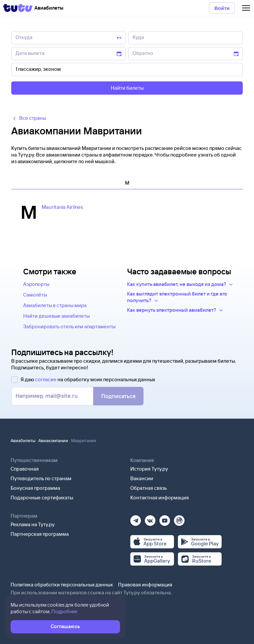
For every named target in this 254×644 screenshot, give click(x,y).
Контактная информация (159, 497)
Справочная (25, 469)
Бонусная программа (35, 488)
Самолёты (35, 295)
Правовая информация (145, 584)
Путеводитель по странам (41, 478)
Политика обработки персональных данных (62, 584)
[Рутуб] (179, 518)
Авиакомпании (53, 440)
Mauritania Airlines (62, 207)
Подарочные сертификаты (42, 497)
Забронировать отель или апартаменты (69, 326)
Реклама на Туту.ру (33, 524)
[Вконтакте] (150, 518)
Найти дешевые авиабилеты (56, 316)
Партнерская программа (40, 534)
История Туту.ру (149, 469)
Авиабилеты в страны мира (55, 305)
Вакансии (141, 478)
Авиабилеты (23, 440)
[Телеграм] (135, 518)
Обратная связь (148, 488)
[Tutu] (17, 8)
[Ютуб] (164, 518)
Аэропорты (36, 284)
